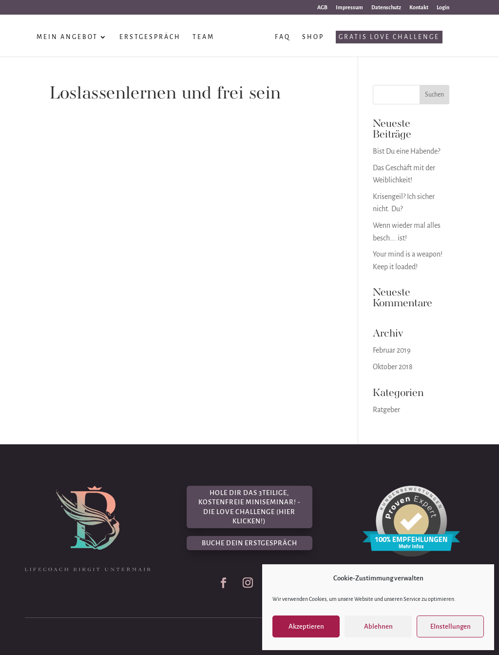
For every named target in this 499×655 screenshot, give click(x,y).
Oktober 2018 (393, 367)
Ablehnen (378, 626)
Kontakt (418, 7)
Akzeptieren (306, 626)
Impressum (349, 7)
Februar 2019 (392, 350)
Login (443, 7)
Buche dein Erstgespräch (249, 543)
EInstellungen (450, 626)
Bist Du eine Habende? (406, 151)
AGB (322, 7)
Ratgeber (386, 410)
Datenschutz (386, 7)
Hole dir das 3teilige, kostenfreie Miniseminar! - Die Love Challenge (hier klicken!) (249, 507)
